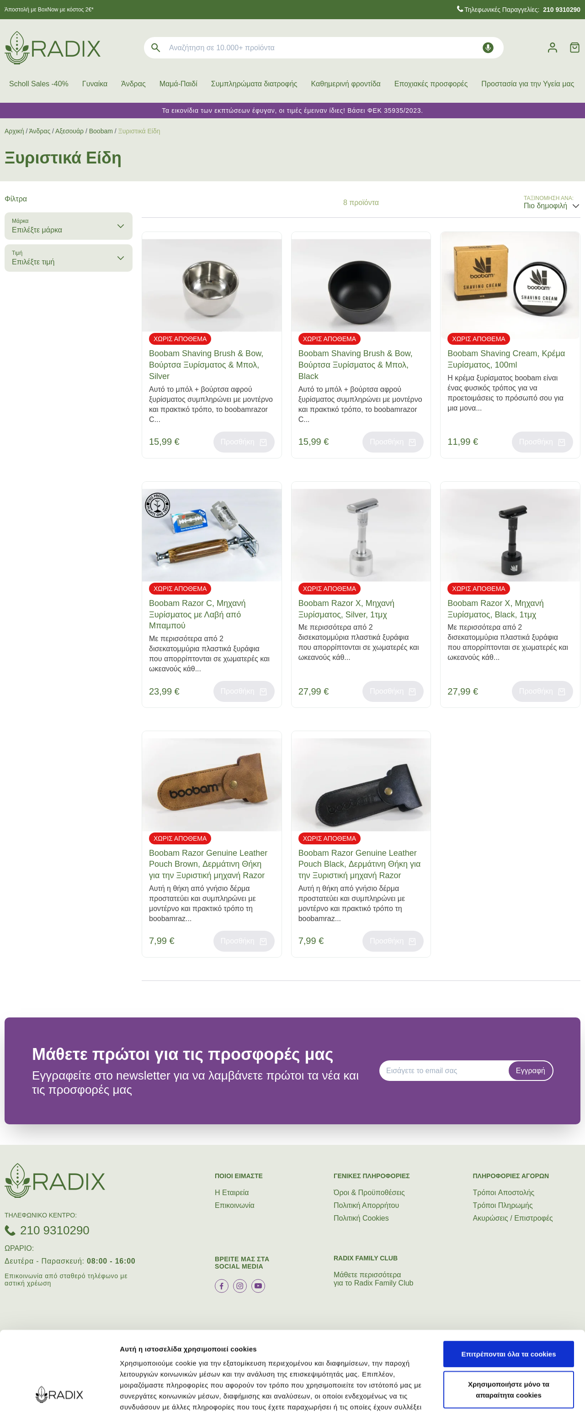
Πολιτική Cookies (361, 1218)
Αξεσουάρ (69, 131)
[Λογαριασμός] (552, 47)
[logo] (53, 47)
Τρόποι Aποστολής (504, 1192)
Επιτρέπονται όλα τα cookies (508, 1279)
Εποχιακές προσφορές (431, 84)
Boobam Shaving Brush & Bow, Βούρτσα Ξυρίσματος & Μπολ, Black (355, 365)
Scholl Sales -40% (39, 84)
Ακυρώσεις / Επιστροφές (513, 1218)
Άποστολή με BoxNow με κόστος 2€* (49, 9)
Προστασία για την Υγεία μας (527, 84)
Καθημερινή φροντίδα (346, 84)
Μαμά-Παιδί (178, 84)
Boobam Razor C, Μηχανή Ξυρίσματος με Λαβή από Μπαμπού (197, 615)
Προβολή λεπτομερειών (159, 1394)
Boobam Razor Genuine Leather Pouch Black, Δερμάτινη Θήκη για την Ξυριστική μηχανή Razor (359, 864)
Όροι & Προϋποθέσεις (369, 1192)
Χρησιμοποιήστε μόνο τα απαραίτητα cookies (508, 1315)
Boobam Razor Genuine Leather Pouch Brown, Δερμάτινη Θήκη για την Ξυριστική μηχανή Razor (208, 864)
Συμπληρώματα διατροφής (254, 84)
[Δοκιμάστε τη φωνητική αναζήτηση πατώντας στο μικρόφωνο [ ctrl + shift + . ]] (488, 47)
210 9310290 (55, 1230)
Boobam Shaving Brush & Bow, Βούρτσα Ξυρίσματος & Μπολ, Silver (206, 365)
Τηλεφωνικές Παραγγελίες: (522, 9)
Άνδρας (133, 84)
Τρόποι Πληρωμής (503, 1205)
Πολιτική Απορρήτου (366, 1205)
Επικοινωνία (235, 1205)
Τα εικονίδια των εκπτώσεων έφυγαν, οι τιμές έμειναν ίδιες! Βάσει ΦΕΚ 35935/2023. (292, 110)
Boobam (101, 131)
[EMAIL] (447, 1070)
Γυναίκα (94, 84)
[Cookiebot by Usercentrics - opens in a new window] (59, 1394)
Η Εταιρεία (232, 1192)
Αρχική (14, 131)
